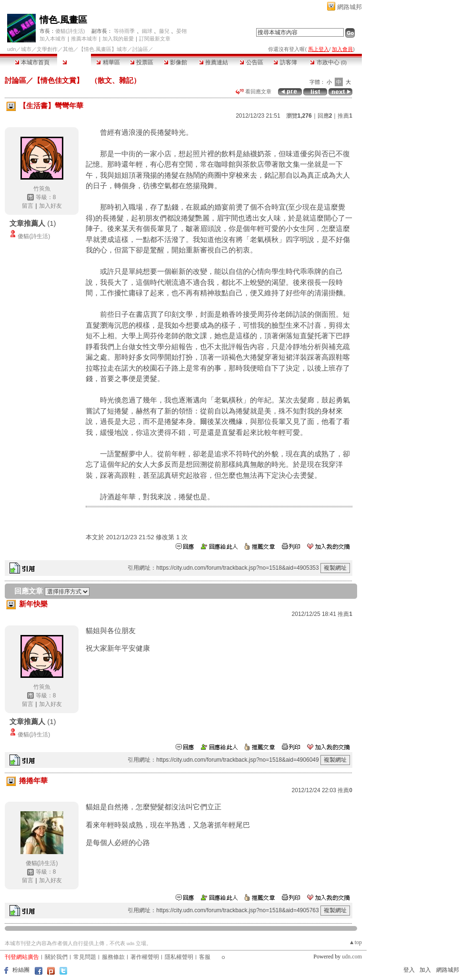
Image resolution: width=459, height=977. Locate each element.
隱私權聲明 (179, 957)
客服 (204, 957)
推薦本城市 (84, 38)
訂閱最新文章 (154, 38)
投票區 (141, 62)
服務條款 (113, 957)
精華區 (108, 62)
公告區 (251, 62)
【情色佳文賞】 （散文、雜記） (86, 80)
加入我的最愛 (118, 38)
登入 (409, 970)
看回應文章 (253, 91)
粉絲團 (21, 970)
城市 (26, 49)
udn (11, 49)
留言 (27, 205)
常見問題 (84, 957)
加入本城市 (53, 38)
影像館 (175, 62)
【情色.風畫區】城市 (103, 49)
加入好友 (50, 205)
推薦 (345, 115)
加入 (425, 970)
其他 (68, 49)
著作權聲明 (144, 957)
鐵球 (147, 31)
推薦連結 (213, 62)
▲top (355, 942)
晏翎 (181, 31)
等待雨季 (124, 31)
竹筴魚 (41, 188)
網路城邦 (349, 6)
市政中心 (328, 62)
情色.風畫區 (63, 20)
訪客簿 (285, 62)
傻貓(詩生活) (70, 31)
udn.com (352, 956)
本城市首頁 (32, 62)
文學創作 (47, 49)
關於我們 (56, 957)
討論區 (74, 62)
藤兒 (164, 31)
